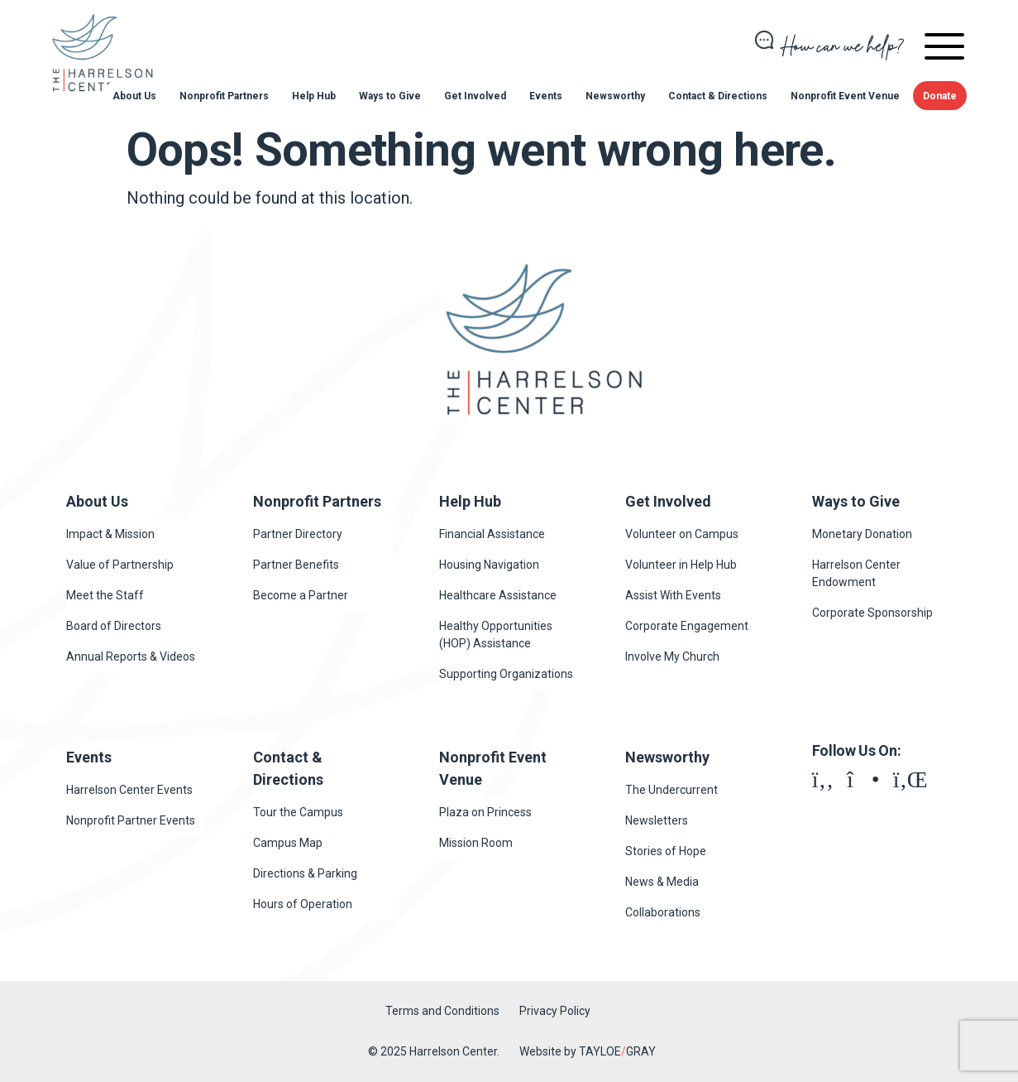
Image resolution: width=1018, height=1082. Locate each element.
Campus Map (288, 842)
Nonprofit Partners (224, 96)
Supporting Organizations (506, 673)
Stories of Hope (665, 851)
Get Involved (475, 96)
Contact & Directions (717, 96)
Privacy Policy (554, 1010)
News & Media (662, 881)
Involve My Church (672, 656)
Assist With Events (673, 595)
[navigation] (944, 49)
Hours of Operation (302, 904)
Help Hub (314, 96)
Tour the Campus (298, 812)
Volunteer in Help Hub (681, 564)
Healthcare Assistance (498, 595)
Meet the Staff (105, 595)
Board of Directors (113, 625)
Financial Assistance (492, 534)
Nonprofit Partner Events (130, 820)
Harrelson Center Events (129, 789)
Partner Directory (297, 534)
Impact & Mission (110, 534)
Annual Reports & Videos (130, 656)
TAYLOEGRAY (617, 1051)
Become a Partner (300, 595)
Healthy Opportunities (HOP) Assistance (495, 634)
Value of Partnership (120, 564)
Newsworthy (615, 96)
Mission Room (476, 842)
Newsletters (656, 820)
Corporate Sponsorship (872, 612)
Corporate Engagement (686, 625)
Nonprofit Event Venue (845, 96)
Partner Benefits (296, 564)
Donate (940, 96)
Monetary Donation (862, 534)
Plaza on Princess (485, 812)
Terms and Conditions (442, 1010)
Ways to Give (390, 96)
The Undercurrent (671, 789)
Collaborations (662, 912)
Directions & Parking (305, 873)
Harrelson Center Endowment (856, 573)
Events (545, 96)
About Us (134, 96)
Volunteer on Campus (681, 534)
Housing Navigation (489, 564)
